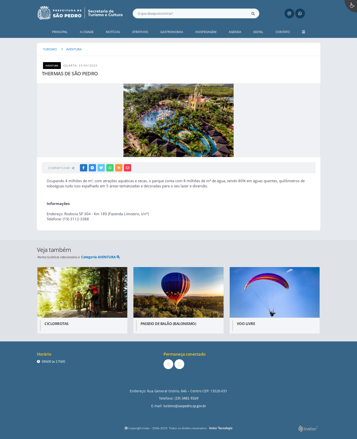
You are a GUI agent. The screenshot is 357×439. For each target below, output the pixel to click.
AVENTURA (74, 49)
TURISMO (50, 49)
